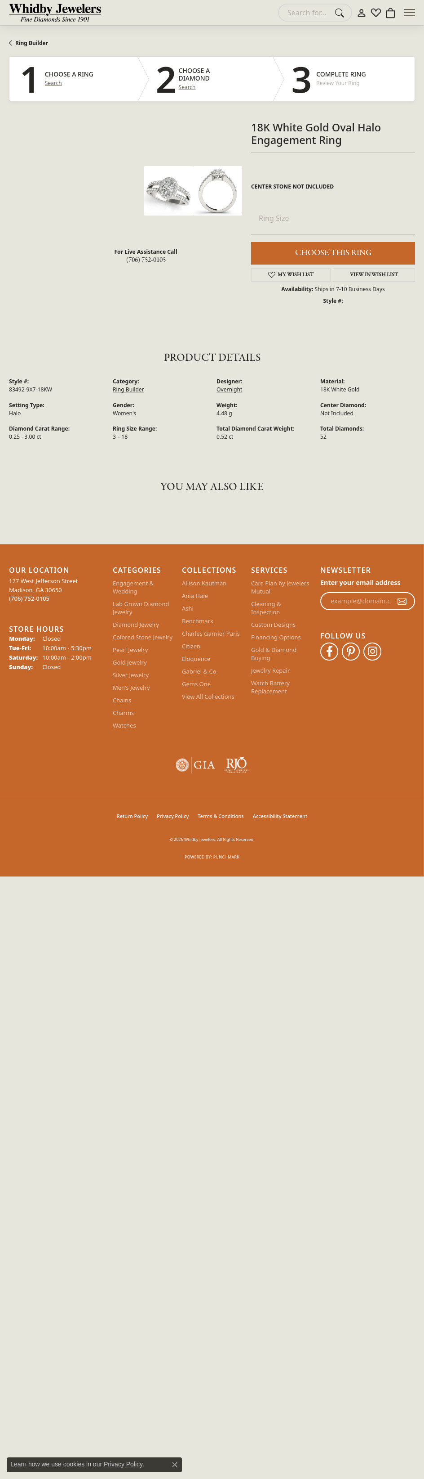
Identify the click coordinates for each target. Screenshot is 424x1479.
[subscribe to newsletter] (402, 601)
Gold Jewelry (130, 662)
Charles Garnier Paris (211, 633)
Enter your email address (360, 582)
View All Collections (208, 696)
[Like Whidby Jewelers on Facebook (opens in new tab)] (329, 652)
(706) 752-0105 (146, 260)
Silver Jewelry (131, 675)
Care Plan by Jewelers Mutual (280, 587)
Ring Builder (31, 43)
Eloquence (196, 659)
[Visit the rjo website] (236, 765)
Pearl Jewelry (130, 650)
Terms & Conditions (221, 816)
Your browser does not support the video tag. (76, 200)
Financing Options (276, 637)
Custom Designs (273, 624)
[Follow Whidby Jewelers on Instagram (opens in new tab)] (372, 652)
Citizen (191, 646)
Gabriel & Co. (200, 671)
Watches (124, 725)
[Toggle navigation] (410, 12)
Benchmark (197, 621)
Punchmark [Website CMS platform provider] (226, 857)
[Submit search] (341, 12)
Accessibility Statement (280, 816)
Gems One (196, 684)
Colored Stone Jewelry (142, 637)
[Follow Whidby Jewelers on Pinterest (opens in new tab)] (351, 652)
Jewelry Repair (270, 670)
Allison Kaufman (204, 583)
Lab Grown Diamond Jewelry (141, 608)
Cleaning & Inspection (266, 608)
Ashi (188, 608)
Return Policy (132, 816)
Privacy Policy (173, 816)
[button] (362, 13)
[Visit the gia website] (195, 765)
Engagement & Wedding (133, 587)
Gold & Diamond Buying (273, 654)
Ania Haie (195, 596)
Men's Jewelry (131, 687)
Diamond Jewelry (136, 624)
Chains (122, 700)
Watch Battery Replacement (270, 687)
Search (53, 83)
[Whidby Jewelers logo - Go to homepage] (55, 12)
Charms (123, 713)
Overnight (229, 389)
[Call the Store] (29, 598)
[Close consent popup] (174, 1464)
